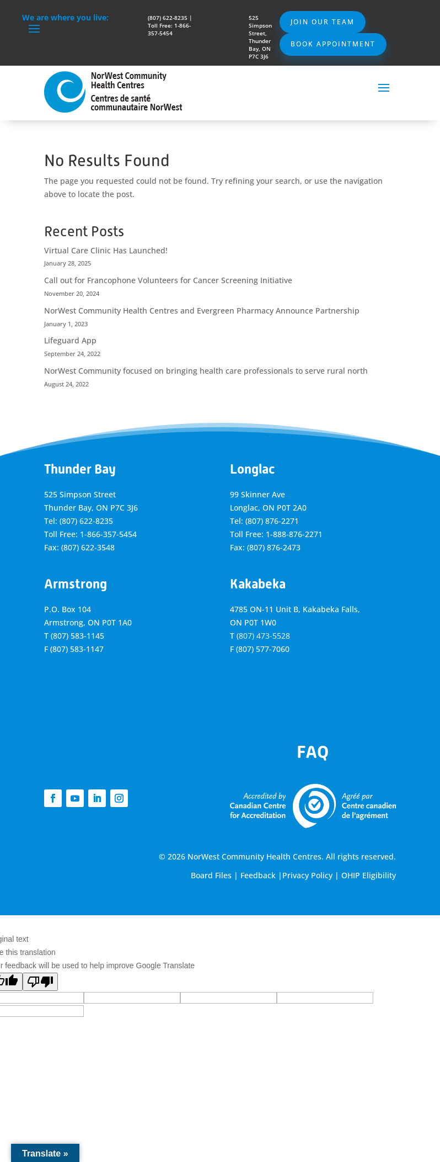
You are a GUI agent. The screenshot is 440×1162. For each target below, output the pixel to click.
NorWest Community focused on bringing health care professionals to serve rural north (206, 370)
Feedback (258, 875)
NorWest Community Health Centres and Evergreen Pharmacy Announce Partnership (201, 310)
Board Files (211, 875)
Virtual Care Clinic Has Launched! (106, 250)
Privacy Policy (307, 875)
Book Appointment (333, 44)
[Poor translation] (40, 982)
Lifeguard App (70, 340)
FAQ (313, 751)
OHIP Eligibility (368, 875)
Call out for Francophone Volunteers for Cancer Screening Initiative (168, 280)
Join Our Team (323, 21)
